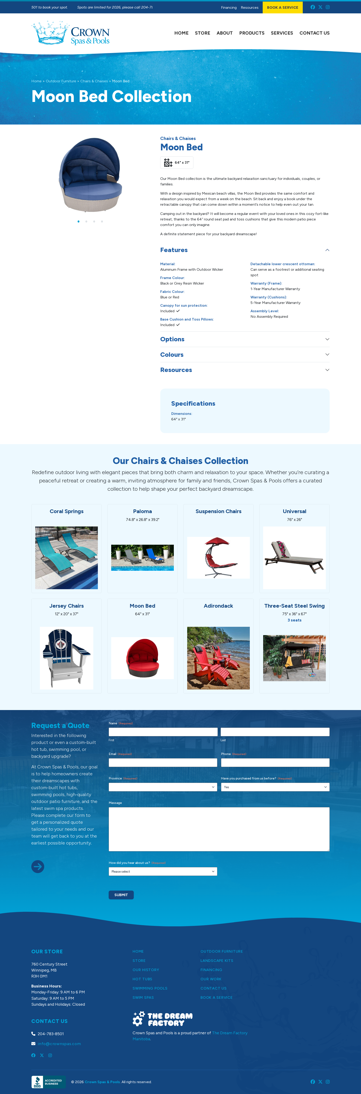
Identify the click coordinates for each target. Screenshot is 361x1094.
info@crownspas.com (59, 1043)
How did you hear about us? (137, 863)
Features (174, 250)
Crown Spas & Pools (102, 1082)
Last (223, 740)
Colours (171, 354)
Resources (176, 370)
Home (36, 81)
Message (115, 803)
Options (172, 339)
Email (120, 754)
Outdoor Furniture (61, 81)
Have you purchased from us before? (256, 778)
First (111, 740)
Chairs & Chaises (94, 81)
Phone (233, 754)
